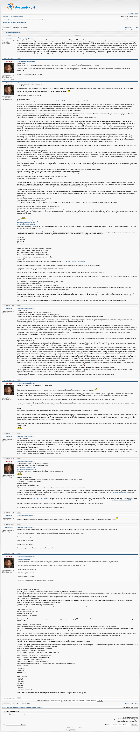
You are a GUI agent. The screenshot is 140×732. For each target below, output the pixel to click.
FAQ (128, 13)
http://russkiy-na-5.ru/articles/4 (41, 498)
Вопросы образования (19, 19)
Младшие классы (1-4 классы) (34, 19)
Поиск (132, 13)
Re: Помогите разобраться (26, 308)
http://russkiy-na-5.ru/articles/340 (26, 469)
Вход (136, 13)
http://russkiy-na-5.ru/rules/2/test (26, 223)
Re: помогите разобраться (26, 61)
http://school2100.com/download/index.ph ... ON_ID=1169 (72, 101)
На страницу (128, 27)
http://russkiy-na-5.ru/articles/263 (121, 500)
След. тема (135, 29)
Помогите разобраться (14, 22)
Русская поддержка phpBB (70, 730)
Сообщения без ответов (8, 16)
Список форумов (7, 19)
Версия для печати (7, 29)
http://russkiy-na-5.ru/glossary (76, 261)
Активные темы (19, 16)
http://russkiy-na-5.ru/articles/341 (26, 467)
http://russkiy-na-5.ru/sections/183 (26, 224)
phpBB (66, 727)
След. (136, 27)
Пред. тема (128, 29)
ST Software (72, 728)
